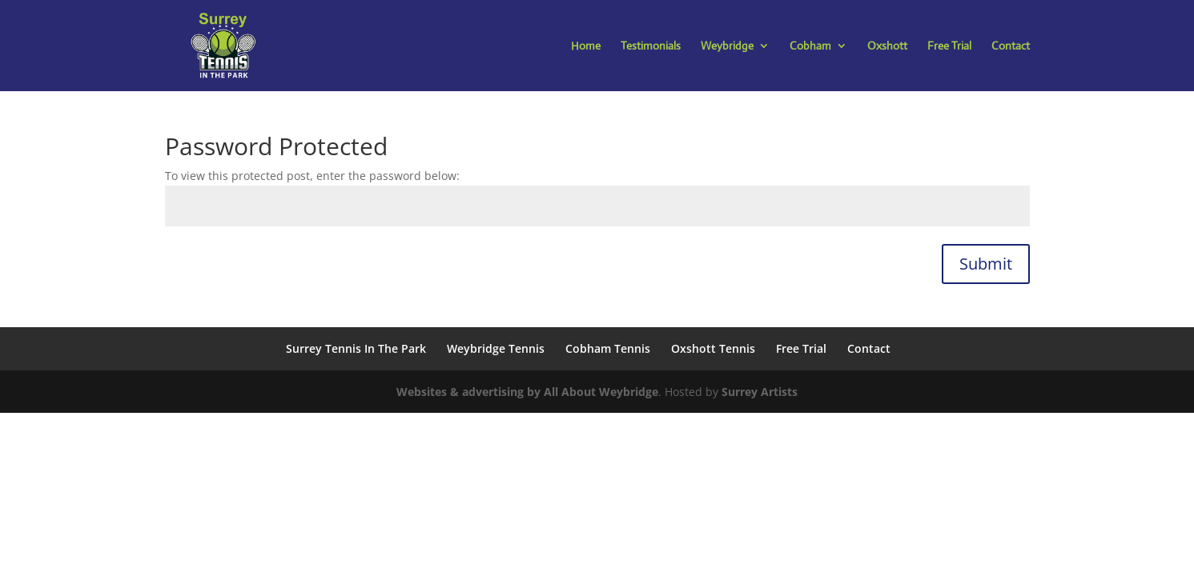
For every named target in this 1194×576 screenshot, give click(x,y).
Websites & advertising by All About (497, 391)
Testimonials (651, 46)
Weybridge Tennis (496, 348)
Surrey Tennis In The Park (356, 348)
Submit (985, 263)
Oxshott (887, 46)
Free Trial (949, 46)
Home (586, 46)
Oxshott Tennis (713, 348)
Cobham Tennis (607, 348)
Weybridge (727, 46)
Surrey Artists (760, 391)
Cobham (810, 46)
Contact (1010, 46)
